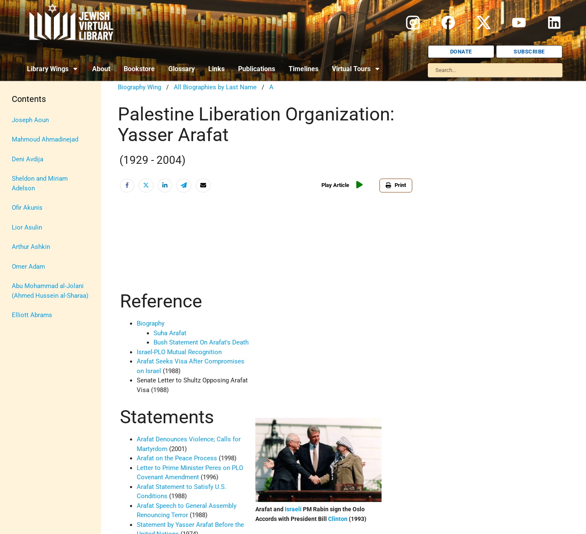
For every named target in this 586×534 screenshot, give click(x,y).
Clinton (337, 518)
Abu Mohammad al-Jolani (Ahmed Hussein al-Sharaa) (50, 290)
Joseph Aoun (30, 120)
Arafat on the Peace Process (177, 458)
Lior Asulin (27, 227)
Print (396, 185)
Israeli (293, 509)
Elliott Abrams (32, 315)
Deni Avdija (27, 159)
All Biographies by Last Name (215, 87)
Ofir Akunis (27, 207)
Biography (150, 323)
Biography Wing (139, 87)
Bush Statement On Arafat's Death (201, 342)
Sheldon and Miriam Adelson (40, 183)
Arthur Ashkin (31, 247)
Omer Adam (28, 266)
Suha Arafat (170, 333)
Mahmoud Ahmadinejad (45, 139)
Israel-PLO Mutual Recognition (179, 352)
